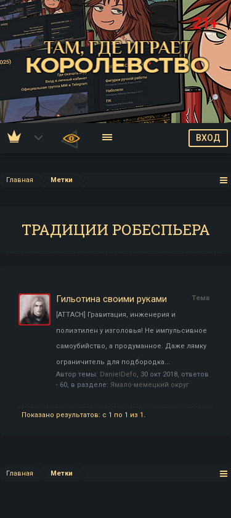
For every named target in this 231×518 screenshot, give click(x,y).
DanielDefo (118, 374)
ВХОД (208, 138)
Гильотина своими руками (111, 299)
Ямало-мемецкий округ (149, 385)
